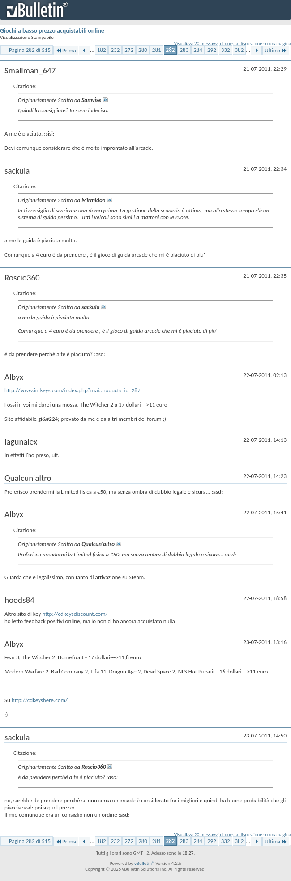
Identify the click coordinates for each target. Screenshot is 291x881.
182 (101, 50)
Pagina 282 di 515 (30, 50)
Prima (66, 50)
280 (142, 50)
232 (115, 50)
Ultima (276, 50)
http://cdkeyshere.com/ (40, 700)
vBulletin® (144, 863)
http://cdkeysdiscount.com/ (75, 613)
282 (170, 50)
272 (128, 50)
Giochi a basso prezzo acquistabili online (52, 30)
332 (225, 50)
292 (211, 50)
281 (156, 50)
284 (197, 50)
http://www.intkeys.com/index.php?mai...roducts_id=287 (72, 390)
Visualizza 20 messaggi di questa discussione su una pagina (232, 44)
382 (239, 50)
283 (184, 50)
